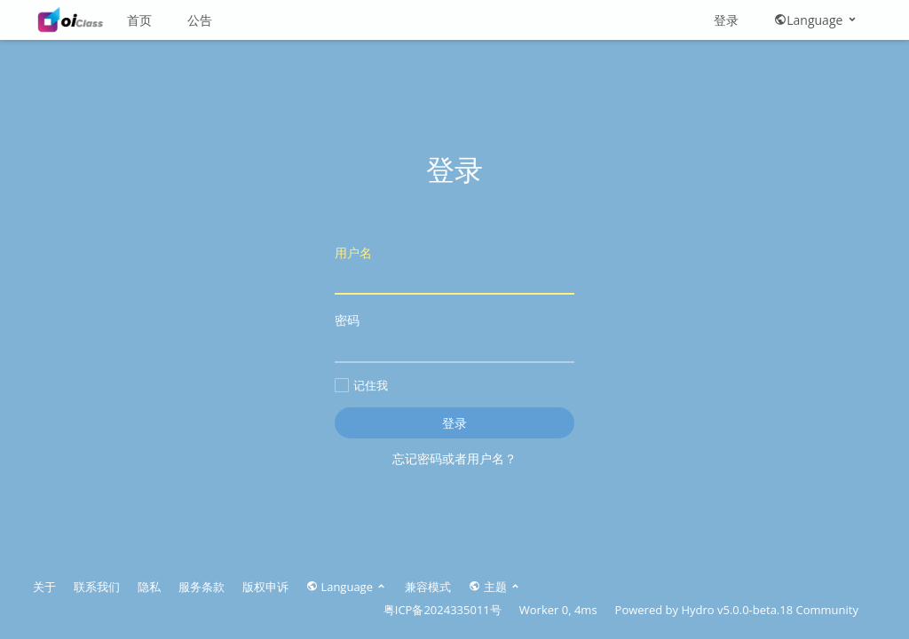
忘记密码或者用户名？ (454, 458)
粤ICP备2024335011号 (442, 610)
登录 (726, 20)
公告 (199, 20)
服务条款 (201, 587)
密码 (454, 337)
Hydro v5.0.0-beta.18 (737, 610)
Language (816, 20)
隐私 (149, 587)
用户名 (454, 269)
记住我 (361, 385)
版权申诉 (265, 587)
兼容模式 (428, 587)
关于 (44, 587)
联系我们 (97, 587)
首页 (139, 20)
